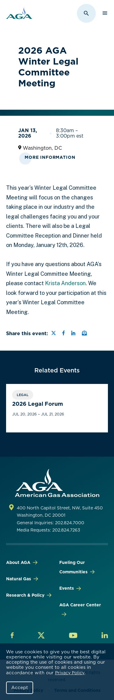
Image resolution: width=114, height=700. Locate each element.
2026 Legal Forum (37, 404)
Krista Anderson (65, 283)
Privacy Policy (70, 672)
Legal (23, 395)
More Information (50, 157)
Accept (19, 687)
